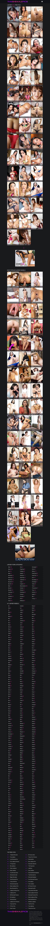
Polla (33, 687)
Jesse (21, 629)
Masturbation (23, 585)
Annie (9, 639)
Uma (33, 801)
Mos (21, 788)
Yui (33, 841)
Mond (22, 782)
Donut (10, 769)
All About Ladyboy (32, 901)
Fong (9, 801)
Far (9, 790)
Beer (9, 681)
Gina (9, 817)
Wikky (33, 820)
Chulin (10, 736)
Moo (21, 786)
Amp (9, 629)
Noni (21, 847)
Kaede (21, 654)
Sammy (34, 719)
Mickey (22, 750)
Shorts (34, 569)
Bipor (9, 696)
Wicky (34, 817)
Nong (21, 845)
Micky (21, 752)
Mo (21, 773)
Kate (21, 666)
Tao (33, 780)
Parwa (33, 660)
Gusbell (10, 834)
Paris (33, 658)
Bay (9, 673)
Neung (21, 830)
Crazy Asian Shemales (33, 890)
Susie (33, 765)
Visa (33, 809)
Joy (21, 641)
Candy (10, 719)
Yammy (34, 826)
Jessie (21, 631)
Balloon (10, 664)
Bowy (9, 710)
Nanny (22, 811)
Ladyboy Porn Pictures (14, 901)
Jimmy (22, 635)
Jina (21, 637)
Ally (9, 618)
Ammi (9, 626)
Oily (33, 629)
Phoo (33, 675)
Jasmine (22, 620)
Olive (33, 631)
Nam (21, 794)
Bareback (11, 575)
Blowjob (10, 590)
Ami (9, 622)
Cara (9, 721)
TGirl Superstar (31, 866)
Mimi (21, 759)
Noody (33, 605)
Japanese (23, 579)
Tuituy (33, 799)
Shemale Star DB (31, 888)
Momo (21, 778)
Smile (34, 734)
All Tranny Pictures (32, 886)
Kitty (21, 681)
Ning (21, 834)
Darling (10, 754)
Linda (21, 708)
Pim (33, 679)
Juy (21, 652)
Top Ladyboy (12, 857)
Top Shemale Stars (14, 872)
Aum (9, 654)
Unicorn (34, 805)
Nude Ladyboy (13, 870)
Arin (9, 645)
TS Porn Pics (12, 906)
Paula (33, 666)
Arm (9, 650)
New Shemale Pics (14, 888)
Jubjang (22, 643)
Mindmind (22, 763)
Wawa (34, 813)
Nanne (21, 809)
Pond (33, 692)
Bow (9, 708)
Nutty (33, 620)
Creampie (11, 592)
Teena (33, 784)
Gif (9, 807)
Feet (21, 567)
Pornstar (22, 596)
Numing (34, 614)
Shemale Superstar (14, 883)
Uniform (34, 592)
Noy (33, 612)
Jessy (21, 633)
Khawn (22, 673)
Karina (22, 660)
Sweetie (34, 769)
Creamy (10, 746)
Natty (22, 822)
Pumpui (34, 704)
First (9, 796)
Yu (33, 838)
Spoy (33, 754)
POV (21, 598)
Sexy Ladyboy (31, 870)
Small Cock (35, 573)
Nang (21, 807)
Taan (33, 771)
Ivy (21, 608)
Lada (21, 692)
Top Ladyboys (31, 906)
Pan (33, 647)
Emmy (10, 782)
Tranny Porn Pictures (32, 857)
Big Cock (10, 581)
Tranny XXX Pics (13, 881)
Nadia (22, 792)
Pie (33, 677)
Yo (33, 832)
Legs (21, 581)
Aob (9, 641)
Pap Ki (33, 654)
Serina (34, 729)
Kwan (21, 683)
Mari (21, 729)
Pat (33, 662)
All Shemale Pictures (14, 895)
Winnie (33, 824)
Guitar (10, 832)
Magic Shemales (13, 877)
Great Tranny (12, 908)
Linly (21, 710)
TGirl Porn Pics (31, 903)
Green (10, 830)
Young (34, 598)
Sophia (34, 748)
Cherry (10, 731)
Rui (33, 715)
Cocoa (9, 742)
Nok (21, 843)
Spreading (35, 579)
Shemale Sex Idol (13, 874)
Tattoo (34, 583)
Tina (33, 790)
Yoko (33, 834)
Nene (21, 828)
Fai (9, 786)
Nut (33, 618)
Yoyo (33, 836)
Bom (9, 700)
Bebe (9, 677)
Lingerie (22, 583)
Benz (10, 692)
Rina (33, 710)
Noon (33, 610)
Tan (33, 778)
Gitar (9, 820)
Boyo (9, 713)
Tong (33, 792)
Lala (21, 694)
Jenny (22, 626)
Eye (9, 784)
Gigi (9, 813)
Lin (21, 706)
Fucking (22, 571)
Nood (21, 849)
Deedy (9, 761)
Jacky (21, 612)
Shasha (34, 731)
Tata (33, 782)
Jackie (21, 610)
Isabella (22, 605)
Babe (10, 573)
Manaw (22, 723)
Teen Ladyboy (31, 883)
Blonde (10, 588)
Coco (9, 740)
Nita (21, 836)
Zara (33, 847)
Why (33, 815)
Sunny (34, 763)
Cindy (10, 738)
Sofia (33, 740)
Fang (9, 788)
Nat (21, 815)
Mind (21, 761)
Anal (10, 567)
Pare (33, 656)
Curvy (10, 598)
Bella (9, 685)
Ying (33, 830)
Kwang (22, 685)
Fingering (22, 569)
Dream (10, 771)
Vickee (33, 807)
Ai (9, 610)
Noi (21, 841)
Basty (9, 671)
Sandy (33, 723)
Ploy (33, 685)
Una (33, 803)
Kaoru (22, 658)
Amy (9, 631)
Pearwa (34, 671)
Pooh (33, 696)
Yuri (33, 845)
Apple (9, 643)
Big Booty (11, 579)
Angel (9, 633)
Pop (33, 698)
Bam (9, 666)
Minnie (22, 767)
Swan (34, 767)
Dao (9, 750)
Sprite (33, 757)
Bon (9, 702)
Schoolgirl (34, 567)
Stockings (34, 581)
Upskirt (34, 594)
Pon (33, 689)
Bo (9, 698)
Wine (33, 822)
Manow (22, 725)
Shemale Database (32, 877)
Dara (9, 752)
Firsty (9, 799)
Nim (21, 832)
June (21, 650)
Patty (33, 664)
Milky (21, 757)
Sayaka (34, 727)
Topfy (33, 796)
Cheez (10, 729)
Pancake (34, 650)
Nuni (33, 616)
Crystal (10, 748)
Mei (21, 744)
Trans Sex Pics (13, 903)
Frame (10, 803)
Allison (10, 616)
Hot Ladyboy (30, 881)
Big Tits (10, 583)
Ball (9, 662)
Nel (21, 826)
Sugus (33, 759)
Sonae (33, 744)
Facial (10, 600)
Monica (22, 784)
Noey (21, 838)
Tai (33, 773)
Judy (21, 645)
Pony (33, 694)
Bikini (10, 585)
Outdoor (22, 588)
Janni (21, 618)
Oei (33, 622)
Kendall (22, 671)
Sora (33, 750)
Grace (10, 828)
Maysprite (22, 736)
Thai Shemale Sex (32, 874)
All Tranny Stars (31, 854)
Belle (9, 687)
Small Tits (35, 575)
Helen (10, 838)
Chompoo (10, 734)
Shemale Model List (32, 899)
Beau (9, 675)
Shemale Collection (32, 863)
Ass (9, 571)
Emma (10, 780)
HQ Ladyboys (12, 897)
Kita (21, 679)
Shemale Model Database (33, 872)
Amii (9, 624)
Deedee (10, 759)
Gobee (10, 822)
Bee (9, 679)
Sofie (33, 742)
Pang (33, 652)
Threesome (35, 588)
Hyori (9, 845)
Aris (9, 647)
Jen (21, 624)
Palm (33, 641)
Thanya (34, 786)
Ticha (33, 788)
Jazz (21, 622)
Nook (33, 608)
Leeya (22, 700)
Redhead (22, 600)
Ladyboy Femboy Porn (14, 890)
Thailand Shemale (14, 854)
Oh (33, 624)
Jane (21, 616)
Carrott (10, 723)
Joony (21, 639)
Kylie (21, 687)
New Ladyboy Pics (32, 861)
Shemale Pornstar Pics (33, 895)
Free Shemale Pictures (33, 879)
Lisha (21, 715)
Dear (9, 757)
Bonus (9, 704)
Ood (33, 635)
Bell (9, 683)
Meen (21, 740)
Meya (21, 748)
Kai (21, 656)
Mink (21, 765)
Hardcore (23, 575)
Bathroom (11, 577)
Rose (33, 713)
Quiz (33, 706)
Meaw (21, 738)
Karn (21, 662)
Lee (21, 698)
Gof (9, 824)
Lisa (21, 713)
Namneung (22, 799)
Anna (10, 637)
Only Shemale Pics (14, 879)
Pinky (33, 683)
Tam (33, 775)
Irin (9, 849)
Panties (22, 590)
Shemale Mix (31, 859)
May (21, 734)
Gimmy (10, 815)
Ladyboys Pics (13, 892)
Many (22, 727)
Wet (33, 596)
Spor (33, 752)
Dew (9, 765)
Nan (21, 801)
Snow (33, 736)
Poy (33, 700)
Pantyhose (23, 592)
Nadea (21, 790)
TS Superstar (13, 863)
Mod (21, 775)
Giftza (9, 811)
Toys (34, 590)
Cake (9, 717)
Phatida (34, 673)
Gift (9, 809)
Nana (21, 803)
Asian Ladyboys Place (32, 897)
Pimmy (34, 681)
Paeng (33, 639)
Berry (9, 694)
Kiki (21, 675)
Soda (33, 738)
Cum (10, 594)
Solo (34, 577)
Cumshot (11, 596)
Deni (9, 763)
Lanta (22, 696)
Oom (33, 637)
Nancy (22, 805)
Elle (9, 775)
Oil (33, 626)
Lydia (21, 717)
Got (9, 826)
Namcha (22, 796)
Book (9, 706)
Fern (9, 794)
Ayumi (10, 656)
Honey (10, 843)
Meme (21, 746)
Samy (33, 721)
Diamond (10, 767)
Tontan (34, 794)
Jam (21, 614)
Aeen (9, 608)
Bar (9, 668)
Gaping (22, 573)
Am (9, 620)
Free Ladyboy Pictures (14, 861)
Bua (9, 715)
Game (9, 805)
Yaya (33, 828)
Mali (21, 721)
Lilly (21, 702)
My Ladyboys (12, 866)
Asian (10, 569)
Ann (9, 635)
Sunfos (34, 761)
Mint (21, 769)
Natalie (22, 817)
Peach (34, 668)
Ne (21, 824)
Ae (9, 605)
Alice (9, 612)
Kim (21, 677)
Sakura (34, 717)
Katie (21, 668)
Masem (22, 731)
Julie (21, 647)
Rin (33, 708)
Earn (9, 773)
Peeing (22, 594)
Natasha (22, 820)
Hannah (10, 836)
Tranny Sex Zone (31, 908)
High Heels (23, 577)
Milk (21, 754)
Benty (10, 689)
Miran (22, 771)
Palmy (33, 643)
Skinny (34, 571)
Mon (21, 780)
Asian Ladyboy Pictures (33, 892)
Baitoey (10, 660)
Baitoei (10, 658)
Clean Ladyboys (13, 868)
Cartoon (10, 725)
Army (10, 652)
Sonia (33, 746)
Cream (10, 744)
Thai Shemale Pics (37, 923)
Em (9, 778)
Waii (33, 811)
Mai (21, 719)
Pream (33, 702)
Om (33, 633)
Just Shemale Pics (14, 859)
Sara (33, 725)
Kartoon (22, 664)
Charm (10, 727)
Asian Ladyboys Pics (14, 886)
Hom (9, 841)
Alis (9, 614)
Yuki (33, 843)
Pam (33, 645)
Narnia (21, 813)
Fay (9, 792)
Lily (21, 704)
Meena (22, 742)
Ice (9, 847)
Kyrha (21, 689)
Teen (33, 585)
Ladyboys (30, 868)
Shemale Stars (13, 899)
